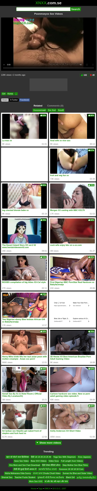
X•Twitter (14, 100)
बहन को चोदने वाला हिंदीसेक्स (17, 457)
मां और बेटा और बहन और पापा (56, 481)
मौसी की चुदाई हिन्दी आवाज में (25, 469)
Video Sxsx (54, 461)
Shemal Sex (6, 477)
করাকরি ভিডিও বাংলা (48, 469)
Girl (3, 94)
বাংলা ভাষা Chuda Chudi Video (46, 473)
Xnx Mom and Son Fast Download (24, 465)
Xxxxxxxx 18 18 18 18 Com (71, 469)
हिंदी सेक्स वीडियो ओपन (51, 465)
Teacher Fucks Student (25, 477)
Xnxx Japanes (84, 457)
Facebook (24, 100)
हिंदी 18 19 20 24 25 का (41, 457)
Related (38, 105)
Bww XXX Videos (38, 461)
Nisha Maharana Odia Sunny (18, 473)
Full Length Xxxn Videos (72, 461)
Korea (10, 94)
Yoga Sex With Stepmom (64, 457)
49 (92, 75)
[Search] (43, 9)
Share (5, 100)
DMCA (47, 488)
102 (84, 75)
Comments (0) (55, 105)
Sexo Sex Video (21, 461)
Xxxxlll (61, 110)
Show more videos (48, 442)
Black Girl (70, 477)
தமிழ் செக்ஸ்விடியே (86, 477)
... (16, 94)
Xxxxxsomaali (39, 110)
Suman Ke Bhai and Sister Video (77, 473)
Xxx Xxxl (52, 110)
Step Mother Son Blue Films (75, 465)
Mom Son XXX (35, 481)
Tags (40, 488)
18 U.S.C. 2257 (59, 488)
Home (34, 488)
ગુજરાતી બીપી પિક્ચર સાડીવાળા (51, 477)
